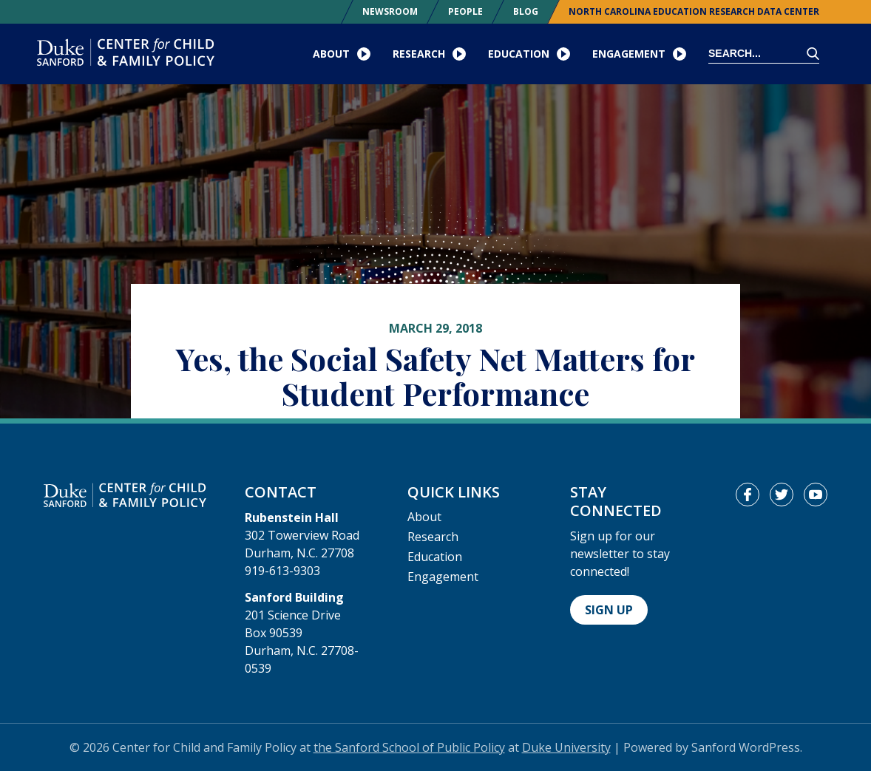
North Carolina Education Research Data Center (694, 11)
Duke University (566, 747)
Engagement (442, 576)
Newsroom (390, 11)
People (465, 11)
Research (432, 537)
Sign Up (609, 610)
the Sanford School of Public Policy (409, 747)
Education (434, 556)
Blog (525, 11)
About (424, 517)
